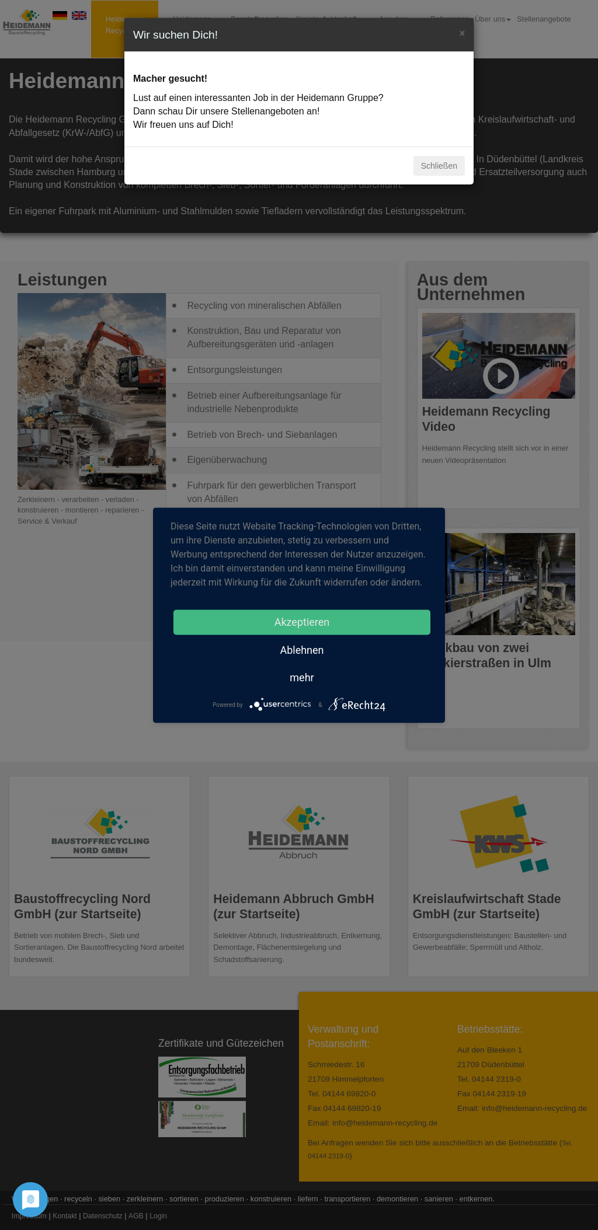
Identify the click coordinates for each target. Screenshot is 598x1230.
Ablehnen (302, 649)
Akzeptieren (302, 621)
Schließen (439, 165)
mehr (302, 677)
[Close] (462, 32)
